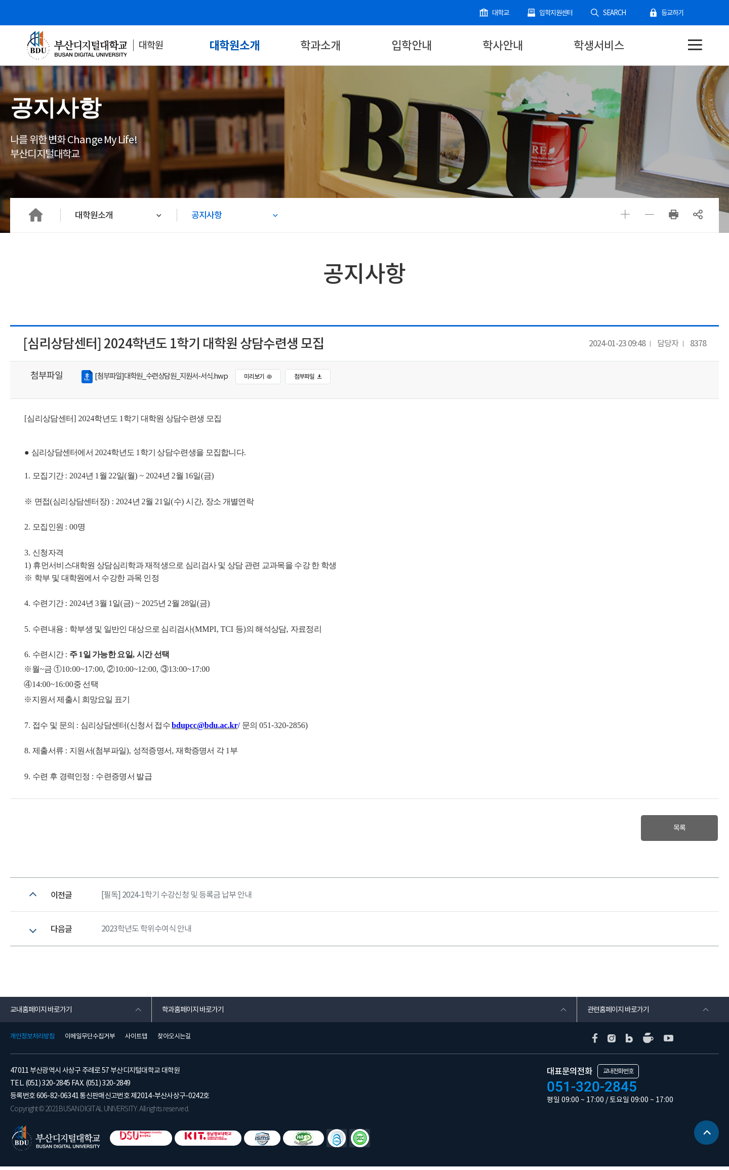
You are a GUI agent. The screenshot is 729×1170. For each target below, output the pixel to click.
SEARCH (615, 13)
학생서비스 (599, 45)
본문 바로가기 (0, 0)
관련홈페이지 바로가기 (618, 1013)
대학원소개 (234, 45)
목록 (677, 828)
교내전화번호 (618, 1074)
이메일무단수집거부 (90, 1040)
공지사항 (207, 214)
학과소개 (320, 45)
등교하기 (672, 13)
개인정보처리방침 (32, 1040)
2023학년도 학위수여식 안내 (146, 932)
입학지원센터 (557, 13)
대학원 (152, 45)
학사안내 (502, 45)
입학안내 (411, 45)
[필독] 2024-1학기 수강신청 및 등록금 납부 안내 (176, 896)
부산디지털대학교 (76, 45)
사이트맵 (136, 1040)
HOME (35, 214)
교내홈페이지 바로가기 (41, 1013)
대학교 (502, 13)
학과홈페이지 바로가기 (193, 1013)
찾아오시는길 (174, 1040)
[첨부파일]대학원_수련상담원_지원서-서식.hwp (158, 376)
